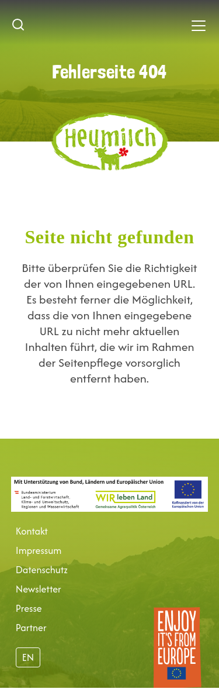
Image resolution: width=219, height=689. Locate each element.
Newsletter (38, 589)
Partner (31, 627)
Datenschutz (42, 569)
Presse (29, 608)
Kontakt (32, 531)
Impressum (38, 550)
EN (28, 657)
